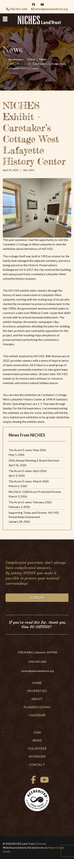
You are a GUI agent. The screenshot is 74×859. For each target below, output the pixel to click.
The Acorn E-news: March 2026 (29, 481)
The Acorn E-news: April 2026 (28, 471)
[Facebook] (33, 4)
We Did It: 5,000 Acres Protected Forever (35, 491)
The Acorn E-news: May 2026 (27, 450)
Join (37, 732)
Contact (37, 765)
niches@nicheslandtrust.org (51, 9)
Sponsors (37, 756)
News (37, 740)
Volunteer (37, 748)
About (37, 699)
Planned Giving (37, 707)
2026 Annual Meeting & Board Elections (34, 460)
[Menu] (5, 19)
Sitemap (41, 843)
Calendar (37, 715)
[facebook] (32, 781)
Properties (37, 691)
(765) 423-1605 (18, 9)
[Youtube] (42, 4)
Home (37, 683)
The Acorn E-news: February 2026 (30, 502)
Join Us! (37, 598)
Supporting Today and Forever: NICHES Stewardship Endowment (34, 515)
